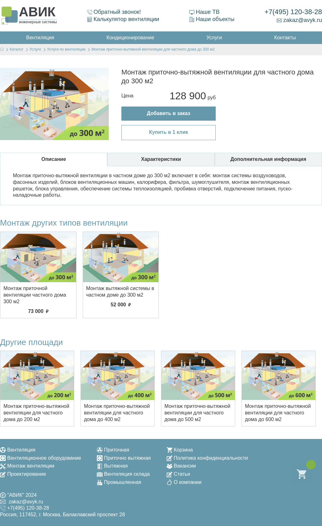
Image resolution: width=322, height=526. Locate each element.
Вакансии (181, 465)
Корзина (180, 449)
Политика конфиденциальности (207, 458)
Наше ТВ (204, 12)
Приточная (113, 449)
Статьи (178, 474)
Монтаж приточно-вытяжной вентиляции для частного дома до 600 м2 (278, 412)
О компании (184, 482)
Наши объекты (212, 19)
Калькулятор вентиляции (123, 19)
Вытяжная (112, 465)
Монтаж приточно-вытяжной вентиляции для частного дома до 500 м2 (197, 412)
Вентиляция (17, 449)
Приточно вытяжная (124, 458)
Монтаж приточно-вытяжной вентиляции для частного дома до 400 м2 (117, 412)
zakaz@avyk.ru (299, 20)
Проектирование (23, 474)
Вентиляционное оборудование (40, 458)
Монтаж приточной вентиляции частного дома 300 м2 (34, 295)
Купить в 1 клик (168, 132)
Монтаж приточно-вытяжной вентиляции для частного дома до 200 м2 (36, 412)
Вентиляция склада (123, 474)
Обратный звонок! (114, 12)
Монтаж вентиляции (27, 465)
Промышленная (119, 482)
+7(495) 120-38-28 (293, 12)
